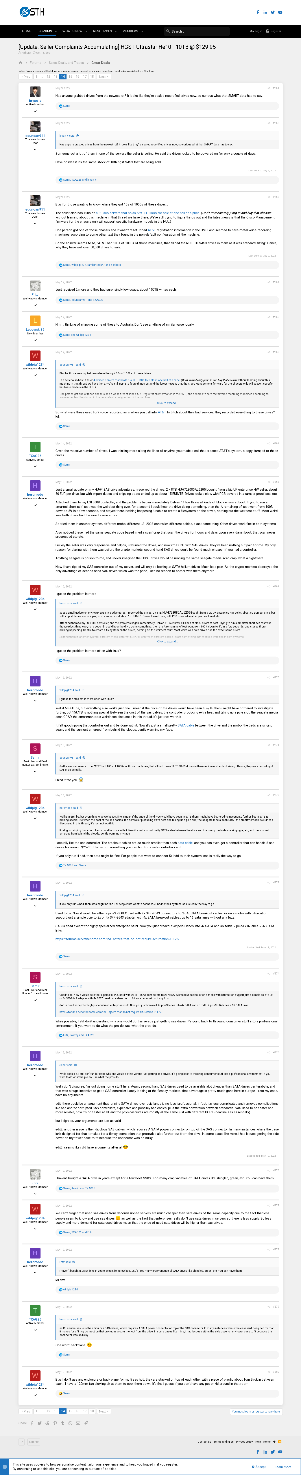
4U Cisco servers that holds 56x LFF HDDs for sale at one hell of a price (147, 213)
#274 (276, 973)
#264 (276, 282)
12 (48, 77)
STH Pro (34, 1441)
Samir (35, 758)
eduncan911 (35, 136)
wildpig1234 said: (70, 690)
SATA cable (186, 725)
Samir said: (66, 1065)
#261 (276, 88)
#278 (276, 1249)
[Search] (197, 31)
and (77, 334)
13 (55, 77)
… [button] (42, 77)
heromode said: (69, 603)
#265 (276, 317)
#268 (276, 481)
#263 (276, 196)
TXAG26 (35, 456)
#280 (276, 1371)
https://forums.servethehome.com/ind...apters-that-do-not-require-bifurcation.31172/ (117, 939)
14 (63, 77)
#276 (276, 1170)
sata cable (185, 843)
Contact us (204, 1441)
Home (267, 1441)
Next (102, 77)
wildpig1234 (35, 365)
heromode (35, 495)
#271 (276, 745)
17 (85, 77)
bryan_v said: (67, 135)
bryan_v (35, 101)
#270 (276, 677)
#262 (276, 123)
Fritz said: (65, 1262)
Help (258, 1441)
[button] (56, 31)
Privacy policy (244, 1441)
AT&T (152, 230)
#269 (276, 586)
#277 (276, 1205)
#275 (276, 1052)
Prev (27, 77)
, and (79, 179)
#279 (276, 1306)
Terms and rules (224, 1441)
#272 (276, 795)
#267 (276, 443)
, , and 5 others (92, 264)
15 (70, 77)
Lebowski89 (35, 330)
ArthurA (26, 52)
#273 (276, 882)
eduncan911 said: (70, 364)
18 (92, 77)
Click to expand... (167, 403)
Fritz (35, 295)
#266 (276, 352)
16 (77, 77)
